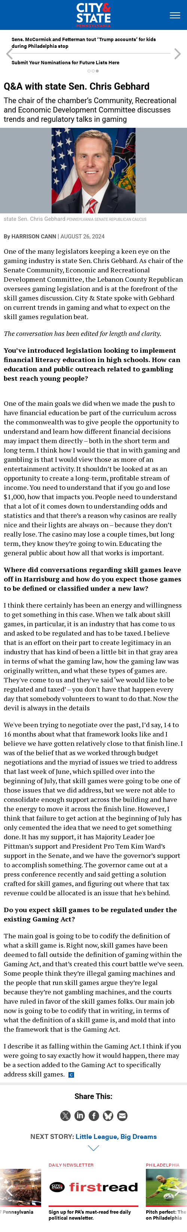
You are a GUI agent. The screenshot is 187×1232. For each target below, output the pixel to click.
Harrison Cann (34, 236)
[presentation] (9, 1191)
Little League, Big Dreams (116, 1136)
